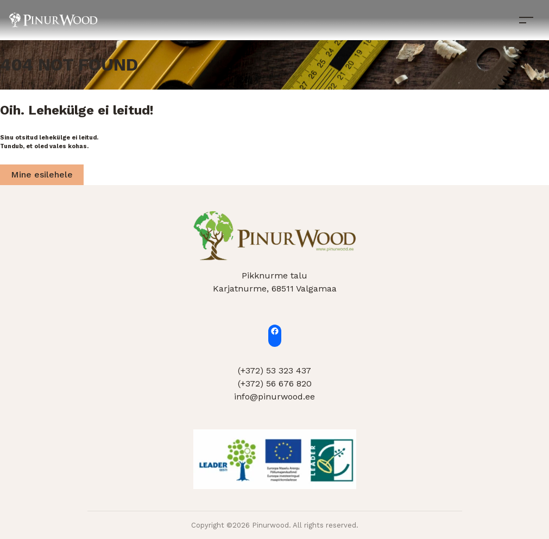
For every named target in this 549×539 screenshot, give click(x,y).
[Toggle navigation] (526, 20)
